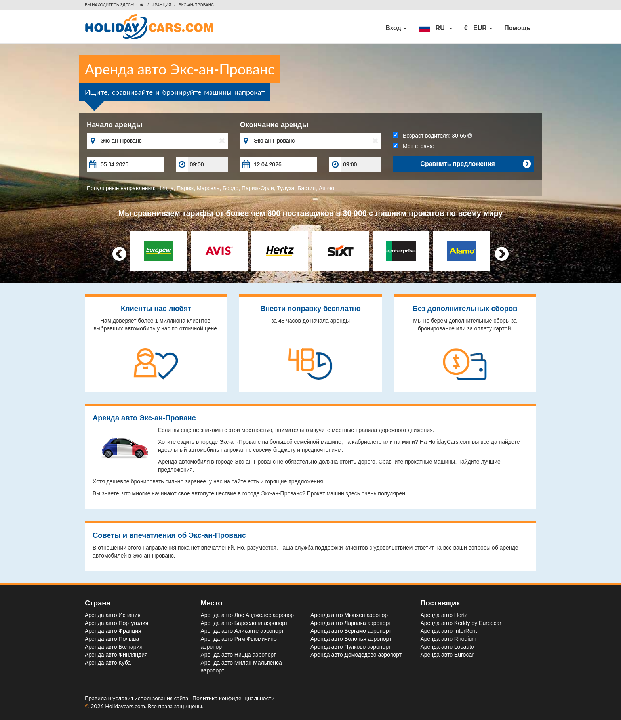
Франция (161, 5)
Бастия (306, 188)
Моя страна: (413, 146)
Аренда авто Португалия (116, 623)
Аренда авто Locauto (447, 647)
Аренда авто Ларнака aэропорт (350, 623)
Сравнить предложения (475, 164)
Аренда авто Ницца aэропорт (238, 654)
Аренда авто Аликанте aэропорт (242, 631)
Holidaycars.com (125, 706)
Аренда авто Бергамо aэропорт (350, 631)
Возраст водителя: (432, 135)
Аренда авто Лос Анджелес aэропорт (249, 615)
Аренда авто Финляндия (116, 654)
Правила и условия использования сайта (137, 698)
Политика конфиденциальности (233, 698)
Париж (185, 188)
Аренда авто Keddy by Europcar (461, 623)
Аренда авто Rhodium (448, 639)
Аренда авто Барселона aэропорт (244, 623)
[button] (435, 28)
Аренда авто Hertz (444, 615)
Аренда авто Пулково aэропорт (350, 647)
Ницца (165, 188)
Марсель (208, 188)
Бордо (230, 188)
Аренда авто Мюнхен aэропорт (350, 615)
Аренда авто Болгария (114, 647)
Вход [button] (396, 28)
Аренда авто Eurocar (447, 654)
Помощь (517, 28)
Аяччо (326, 188)
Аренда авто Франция (113, 631)
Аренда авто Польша (112, 639)
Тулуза (286, 188)
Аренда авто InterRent (449, 631)
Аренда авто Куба (108, 662)
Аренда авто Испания (113, 615)
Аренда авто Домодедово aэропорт (356, 654)
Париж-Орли (258, 188)
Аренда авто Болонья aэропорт (350, 639)
